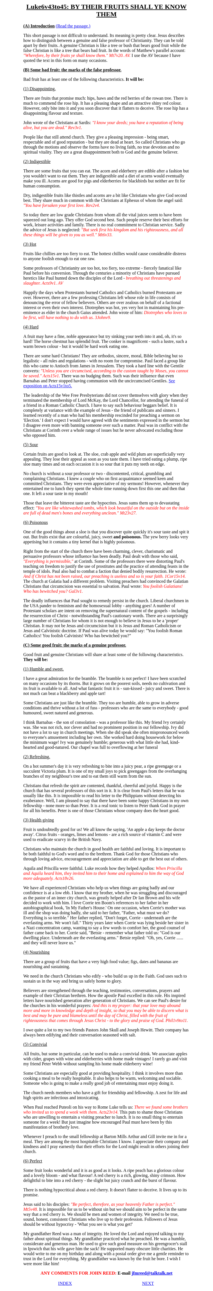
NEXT (148, 1283)
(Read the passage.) (73, 26)
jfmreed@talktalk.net (151, 1273)
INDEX (65, 1283)
